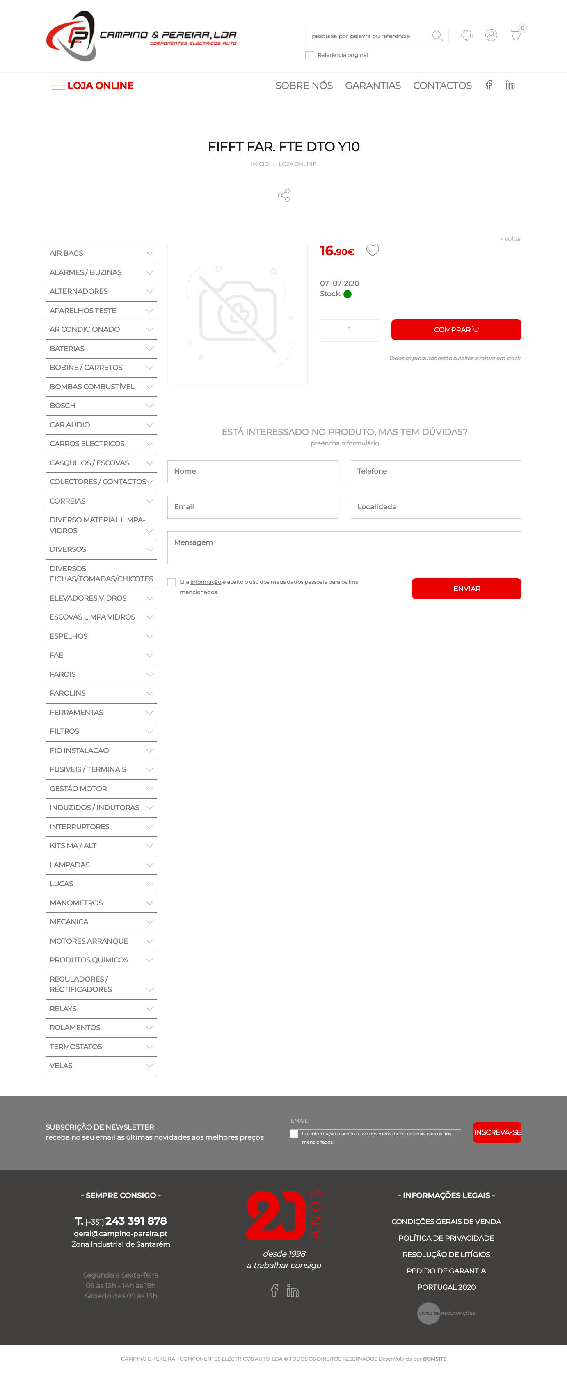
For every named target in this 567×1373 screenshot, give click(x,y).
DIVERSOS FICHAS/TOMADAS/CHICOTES (101, 574)
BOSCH (62, 406)
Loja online (297, 164)
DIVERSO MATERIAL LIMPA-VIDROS (98, 525)
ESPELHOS (68, 636)
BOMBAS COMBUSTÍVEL (92, 387)
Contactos (442, 85)
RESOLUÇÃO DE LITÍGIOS (446, 1254)
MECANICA (69, 922)
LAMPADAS (69, 865)
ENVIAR (466, 589)
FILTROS (64, 731)
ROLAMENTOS (75, 1028)
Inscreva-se (497, 1132)
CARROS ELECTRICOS (87, 444)
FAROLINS (67, 693)
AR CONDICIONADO (85, 329)
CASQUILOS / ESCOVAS (89, 463)
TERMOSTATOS (76, 1047)
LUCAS (61, 884)
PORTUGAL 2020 (446, 1287)
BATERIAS (67, 349)
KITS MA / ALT (73, 846)
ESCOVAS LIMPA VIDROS (92, 617)
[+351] (121, 1222)
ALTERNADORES (78, 291)
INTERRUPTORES (79, 827)
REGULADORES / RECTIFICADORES (81, 984)
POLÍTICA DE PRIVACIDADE (446, 1238)
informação (205, 582)
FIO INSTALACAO (79, 751)
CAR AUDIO (70, 425)
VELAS (61, 1066)
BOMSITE (434, 1359)
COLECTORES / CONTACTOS (98, 482)
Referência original (343, 55)
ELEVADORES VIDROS (88, 598)
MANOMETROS (76, 903)
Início (260, 164)
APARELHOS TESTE (83, 310)
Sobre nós (304, 85)
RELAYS (63, 1009)
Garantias (373, 85)
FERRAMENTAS (76, 712)
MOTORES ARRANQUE (89, 941)
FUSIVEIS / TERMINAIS (88, 769)
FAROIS (62, 674)
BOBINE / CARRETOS (86, 367)
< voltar (510, 239)
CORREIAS (67, 501)
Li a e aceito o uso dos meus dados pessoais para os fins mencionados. (269, 587)
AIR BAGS (66, 253)
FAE (56, 655)
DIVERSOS (68, 549)
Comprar (456, 330)
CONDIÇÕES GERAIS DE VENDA (446, 1222)
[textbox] (377, 36)
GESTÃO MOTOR (78, 789)
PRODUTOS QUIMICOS (89, 960)
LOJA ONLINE (92, 86)
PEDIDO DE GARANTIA (446, 1271)
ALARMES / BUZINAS (85, 272)
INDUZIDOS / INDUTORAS (94, 807)
